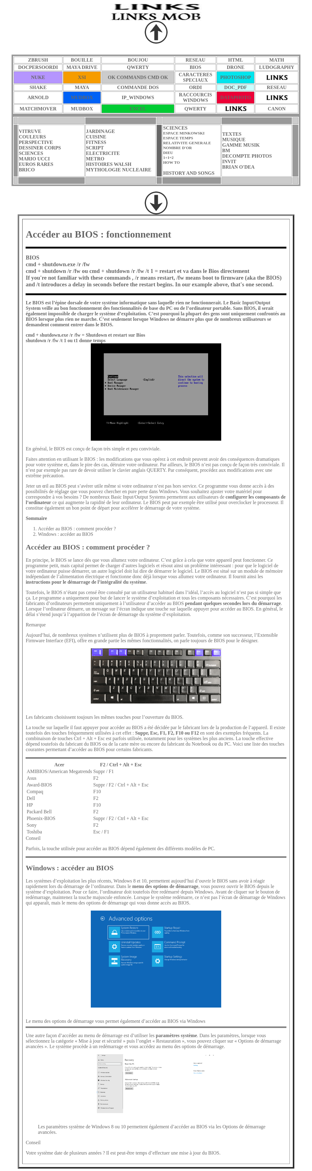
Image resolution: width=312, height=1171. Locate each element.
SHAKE (38, 87)
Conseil (33, 1142)
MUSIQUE (233, 139)
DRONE (235, 67)
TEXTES (231, 134)
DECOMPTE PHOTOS (247, 156)
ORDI (195, 87)
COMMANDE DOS (137, 87)
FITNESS (96, 142)
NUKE (38, 77)
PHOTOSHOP (235, 77)
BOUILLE (82, 60)
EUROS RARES (36, 164)
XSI (82, 77)
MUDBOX (82, 97)
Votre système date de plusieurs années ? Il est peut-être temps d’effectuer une (102, 1152)
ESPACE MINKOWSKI (183, 133)
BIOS (195, 67)
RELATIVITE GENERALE (187, 143)
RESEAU (195, 60)
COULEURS (32, 136)
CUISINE (96, 136)
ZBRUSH (38, 60)
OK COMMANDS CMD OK (138, 77)
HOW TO (171, 162)
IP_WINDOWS (138, 97)
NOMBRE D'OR (177, 147)
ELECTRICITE (103, 153)
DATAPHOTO (235, 97)
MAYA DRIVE (82, 67)
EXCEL (137, 108)
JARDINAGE (100, 131)
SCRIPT (95, 147)
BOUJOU (138, 60)
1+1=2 (168, 157)
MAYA (82, 87)
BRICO (27, 169)
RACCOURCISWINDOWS (195, 97)
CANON (277, 108)
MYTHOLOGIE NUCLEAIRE (118, 169)
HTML (235, 60)
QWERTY (138, 67)
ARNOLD (37, 97)
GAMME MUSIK (241, 145)
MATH (276, 60)
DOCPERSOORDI (38, 67)
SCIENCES (31, 153)
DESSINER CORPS (40, 147)
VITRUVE (30, 131)
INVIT (229, 161)
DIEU (168, 152)
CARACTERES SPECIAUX (195, 77)
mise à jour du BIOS (199, 1152)
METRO (95, 158)
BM (226, 150)
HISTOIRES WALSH (108, 164)
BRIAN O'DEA (238, 167)
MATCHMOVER (38, 108)
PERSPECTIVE (36, 142)
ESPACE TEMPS (178, 138)
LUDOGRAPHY (276, 67)
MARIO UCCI (34, 158)
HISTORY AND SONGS (188, 173)
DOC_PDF (235, 87)
